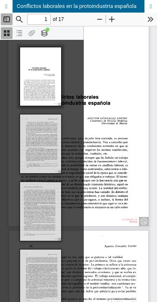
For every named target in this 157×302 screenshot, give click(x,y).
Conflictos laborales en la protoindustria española (76, 6)
